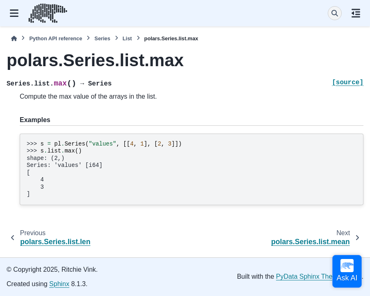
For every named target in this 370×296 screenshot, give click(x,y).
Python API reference (55, 38)
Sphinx (59, 283)
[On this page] (355, 13)
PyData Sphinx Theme (309, 276)
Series (102, 38)
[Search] (335, 13)
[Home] (14, 38)
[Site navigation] (14, 13)
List (127, 38)
